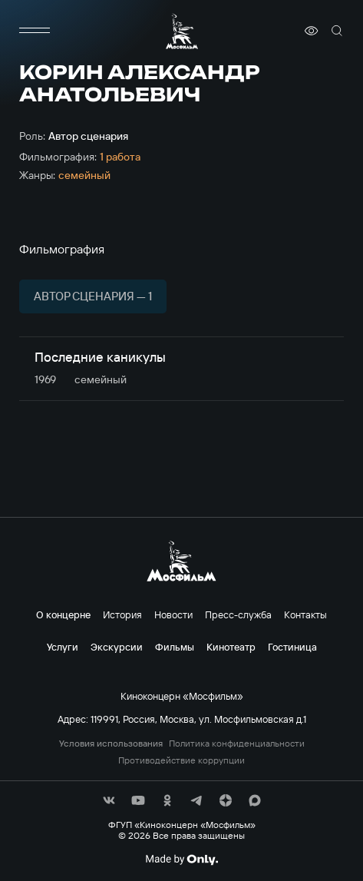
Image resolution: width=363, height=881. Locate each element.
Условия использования (111, 743)
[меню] (34, 30)
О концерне (63, 614)
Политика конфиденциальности (237, 743)
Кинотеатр (231, 647)
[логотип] (182, 31)
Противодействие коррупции (181, 760)
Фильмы (174, 647)
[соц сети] (109, 800)
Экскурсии (117, 647)
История (122, 614)
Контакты (305, 614)
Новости (173, 614)
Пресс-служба (238, 614)
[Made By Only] (181, 859)
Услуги (62, 647)
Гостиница (292, 647)
